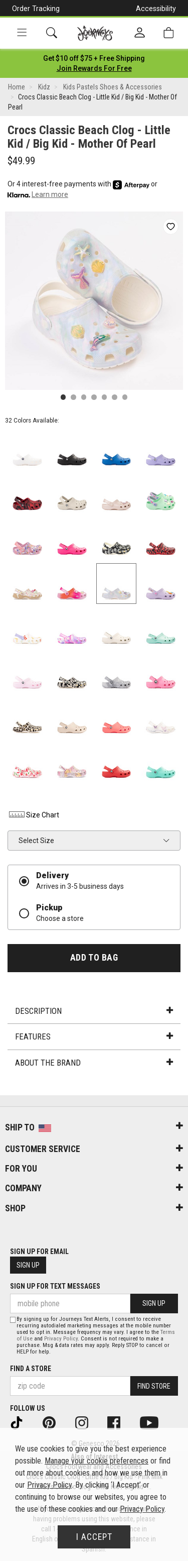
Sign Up (28, 1265)
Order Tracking (36, 9)
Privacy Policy (61, 1338)
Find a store (30, 1369)
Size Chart (33, 815)
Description (93, 1010)
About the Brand (93, 1062)
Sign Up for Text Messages (55, 1286)
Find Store (153, 1386)
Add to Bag (94, 958)
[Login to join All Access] (94, 58)
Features (93, 1036)
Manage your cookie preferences (96, 1461)
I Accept (94, 1537)
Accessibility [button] (156, 9)
